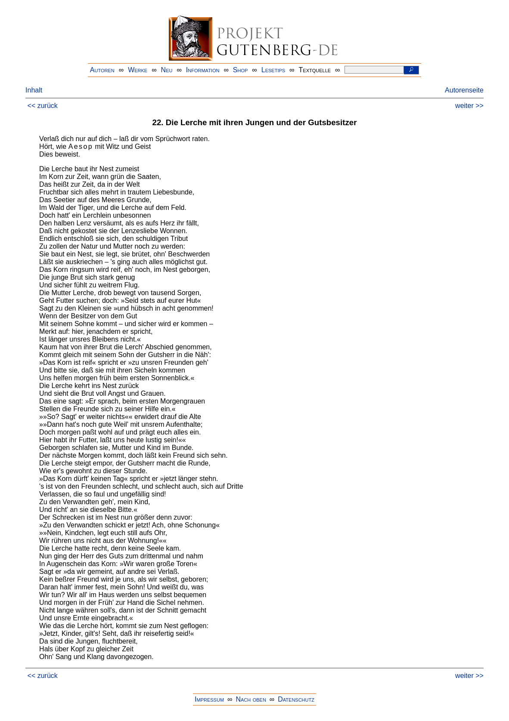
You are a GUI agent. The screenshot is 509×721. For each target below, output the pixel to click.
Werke (137, 70)
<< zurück (43, 105)
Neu (167, 70)
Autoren (102, 70)
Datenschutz (296, 699)
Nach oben (251, 699)
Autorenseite (464, 90)
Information (203, 70)
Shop (240, 70)
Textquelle (315, 70)
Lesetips (273, 70)
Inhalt (33, 90)
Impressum (209, 699)
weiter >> (469, 105)
